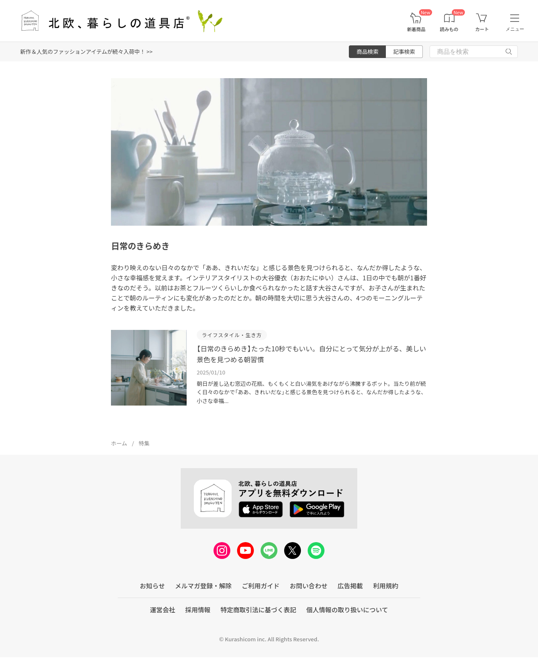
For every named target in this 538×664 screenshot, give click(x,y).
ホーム (119, 443)
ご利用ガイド (261, 585)
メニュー (515, 29)
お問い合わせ (308, 585)
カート (482, 29)
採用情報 (198, 609)
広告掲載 (350, 585)
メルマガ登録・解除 (203, 585)
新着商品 (416, 29)
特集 (144, 443)
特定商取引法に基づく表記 (258, 609)
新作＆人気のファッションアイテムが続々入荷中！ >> (86, 51)
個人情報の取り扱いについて (347, 609)
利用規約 (385, 585)
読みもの (449, 29)
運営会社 (162, 609)
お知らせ (152, 585)
